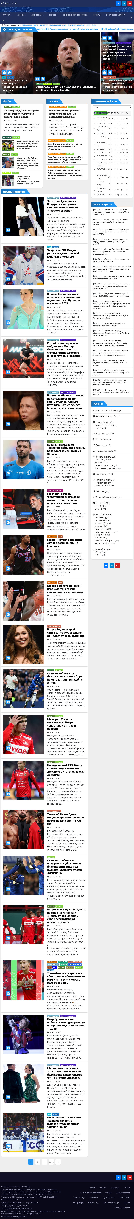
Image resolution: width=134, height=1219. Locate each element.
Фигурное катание (76, 25)
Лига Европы (101, 529)
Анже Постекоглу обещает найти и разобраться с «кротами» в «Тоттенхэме (65, 146)
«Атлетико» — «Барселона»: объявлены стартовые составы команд (28, 180)
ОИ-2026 (44, 25)
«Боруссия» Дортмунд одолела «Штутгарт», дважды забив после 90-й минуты (27, 145)
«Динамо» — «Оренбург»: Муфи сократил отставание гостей (112, 277)
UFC (94, 25)
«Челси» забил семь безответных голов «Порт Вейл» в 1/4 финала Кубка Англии (64, 677)
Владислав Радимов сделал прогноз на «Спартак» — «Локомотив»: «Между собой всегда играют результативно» (66, 916)
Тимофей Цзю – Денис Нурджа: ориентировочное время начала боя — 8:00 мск (65, 818)
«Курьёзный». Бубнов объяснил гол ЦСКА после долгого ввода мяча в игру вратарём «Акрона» (27, 163)
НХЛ (54, 967)
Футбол (7, 15)
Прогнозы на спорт (115, 15)
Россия (8, 106)
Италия (64, 964)
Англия (39, 83)
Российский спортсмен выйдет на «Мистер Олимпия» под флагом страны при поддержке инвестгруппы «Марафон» (65, 349)
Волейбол (63, 962)
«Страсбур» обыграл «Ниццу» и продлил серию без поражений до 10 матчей (111, 241)
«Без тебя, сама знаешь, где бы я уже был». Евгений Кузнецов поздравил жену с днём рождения (112, 268)
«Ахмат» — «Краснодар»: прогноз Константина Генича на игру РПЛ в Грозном (111, 372)
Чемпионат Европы (104, 540)
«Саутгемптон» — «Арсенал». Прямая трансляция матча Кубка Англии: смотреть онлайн (111, 286)
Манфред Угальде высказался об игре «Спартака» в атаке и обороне (61, 723)
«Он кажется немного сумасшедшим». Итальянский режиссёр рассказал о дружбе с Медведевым (110, 342)
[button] (131, 17)
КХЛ (88, 25)
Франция (70, 967)
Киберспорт (102, 474)
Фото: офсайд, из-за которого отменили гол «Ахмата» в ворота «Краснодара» (21, 113)
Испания (47, 83)
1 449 (51, 1162)
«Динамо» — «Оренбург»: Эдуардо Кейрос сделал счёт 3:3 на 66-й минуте (110, 362)
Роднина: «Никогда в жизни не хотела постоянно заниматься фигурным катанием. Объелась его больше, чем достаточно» (66, 402)
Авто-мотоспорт (55, 490)
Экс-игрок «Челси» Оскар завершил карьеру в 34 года (109, 324)
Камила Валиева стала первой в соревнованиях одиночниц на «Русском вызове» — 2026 (63, 298)
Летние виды (102, 480)
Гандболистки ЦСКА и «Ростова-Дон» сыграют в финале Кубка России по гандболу (110, 315)
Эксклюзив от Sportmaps (75, 15)
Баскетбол (37, 15)
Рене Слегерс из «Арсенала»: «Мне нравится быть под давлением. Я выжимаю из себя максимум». (65, 159)
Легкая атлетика (103, 485)
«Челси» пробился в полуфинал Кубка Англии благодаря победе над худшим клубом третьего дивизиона (64, 866)
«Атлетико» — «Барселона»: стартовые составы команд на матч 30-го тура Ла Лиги (111, 212)
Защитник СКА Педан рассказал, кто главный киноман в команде (63, 253)
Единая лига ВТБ (103, 425)
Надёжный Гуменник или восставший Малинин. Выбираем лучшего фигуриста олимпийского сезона (117, 52)
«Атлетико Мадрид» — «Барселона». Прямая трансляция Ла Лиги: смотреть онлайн (111, 333)
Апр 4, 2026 (11, 121)
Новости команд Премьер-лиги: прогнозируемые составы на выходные (64, 113)
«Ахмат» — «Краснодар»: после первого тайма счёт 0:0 (112, 260)
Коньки (98, 462)
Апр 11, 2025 (57, 121)
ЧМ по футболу (103, 543)
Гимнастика (101, 483)
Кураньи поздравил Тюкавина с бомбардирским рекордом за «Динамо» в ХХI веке (66, 449)
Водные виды (102, 433)
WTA (97, 509)
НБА (60, 536)
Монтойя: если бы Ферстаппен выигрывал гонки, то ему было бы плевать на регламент (63, 498)
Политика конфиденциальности (14, 1217)
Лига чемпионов (103, 532)
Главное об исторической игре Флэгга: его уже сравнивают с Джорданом (65, 589)
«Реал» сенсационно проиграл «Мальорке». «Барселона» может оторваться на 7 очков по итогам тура (111, 352)
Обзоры (96, 15)
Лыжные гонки (75, 964)
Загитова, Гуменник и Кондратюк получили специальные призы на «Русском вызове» (62, 205)
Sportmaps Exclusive (58, 106)
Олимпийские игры (58, 25)
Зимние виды (108, 43)
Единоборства (109, 77)
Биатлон (99, 459)
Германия (7, 137)
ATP (97, 506)
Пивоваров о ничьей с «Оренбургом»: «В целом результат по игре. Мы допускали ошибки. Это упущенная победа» (111, 304)
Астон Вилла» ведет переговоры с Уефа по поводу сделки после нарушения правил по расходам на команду (65, 174)
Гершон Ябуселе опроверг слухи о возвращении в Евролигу (64, 543)
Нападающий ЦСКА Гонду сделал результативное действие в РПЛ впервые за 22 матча (65, 769)
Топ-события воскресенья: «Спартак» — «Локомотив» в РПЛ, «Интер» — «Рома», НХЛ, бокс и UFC (66, 977)
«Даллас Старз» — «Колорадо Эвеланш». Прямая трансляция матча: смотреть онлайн (111, 251)
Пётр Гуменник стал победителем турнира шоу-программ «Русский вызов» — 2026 (66, 1023)
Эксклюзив (27, 25)
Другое (99, 445)
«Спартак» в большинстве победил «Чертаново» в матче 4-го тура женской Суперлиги (110, 382)
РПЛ (36, 25)
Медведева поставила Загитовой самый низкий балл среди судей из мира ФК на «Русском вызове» (64, 1072)
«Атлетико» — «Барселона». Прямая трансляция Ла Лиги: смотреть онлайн (110, 221)
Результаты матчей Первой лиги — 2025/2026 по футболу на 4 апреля (111, 294)
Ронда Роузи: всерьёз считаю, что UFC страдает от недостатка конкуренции (66, 632)
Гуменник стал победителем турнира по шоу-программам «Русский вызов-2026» (111, 231)
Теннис (53, 15)
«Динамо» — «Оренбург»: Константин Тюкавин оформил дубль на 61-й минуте (111, 392)
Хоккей (22, 15)
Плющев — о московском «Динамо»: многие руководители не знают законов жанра (64, 1122)
